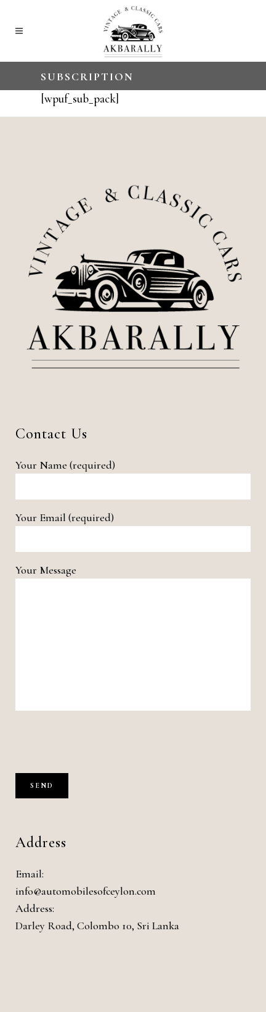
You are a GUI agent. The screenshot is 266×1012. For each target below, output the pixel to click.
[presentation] (109, 749)
